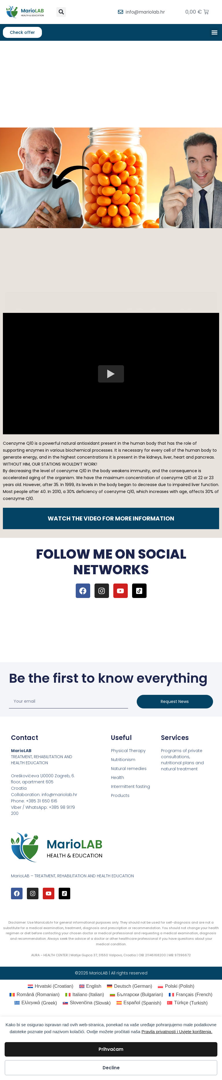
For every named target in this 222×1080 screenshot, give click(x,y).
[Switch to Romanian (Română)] (34, 995)
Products (120, 795)
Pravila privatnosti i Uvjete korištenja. (176, 1031)
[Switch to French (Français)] (190, 995)
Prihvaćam (111, 1049)
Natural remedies (129, 768)
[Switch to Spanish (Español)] (139, 1003)
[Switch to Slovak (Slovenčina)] (87, 1003)
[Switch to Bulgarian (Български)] (136, 995)
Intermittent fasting (130, 786)
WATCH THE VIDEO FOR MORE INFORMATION (111, 518)
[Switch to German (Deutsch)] (129, 986)
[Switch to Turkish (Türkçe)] (187, 1003)
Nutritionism (123, 760)
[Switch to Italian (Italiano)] (84, 995)
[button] (61, 12)
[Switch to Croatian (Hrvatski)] (50, 986)
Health (117, 777)
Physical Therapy (128, 751)
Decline (111, 1068)
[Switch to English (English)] (90, 986)
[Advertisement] (111, 84)
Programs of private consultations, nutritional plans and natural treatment (182, 760)
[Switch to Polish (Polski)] (176, 986)
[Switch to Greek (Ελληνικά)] (36, 1003)
